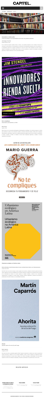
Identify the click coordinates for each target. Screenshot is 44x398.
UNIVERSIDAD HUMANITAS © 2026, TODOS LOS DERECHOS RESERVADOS (22, 396)
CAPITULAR (4, 31)
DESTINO (22, 384)
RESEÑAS (13, 31)
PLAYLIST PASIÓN (36, 382)
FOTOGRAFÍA (5, 385)
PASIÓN (32, 385)
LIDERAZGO (8, 31)
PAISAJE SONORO (22, 382)
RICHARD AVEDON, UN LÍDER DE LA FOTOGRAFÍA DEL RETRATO (8, 383)
